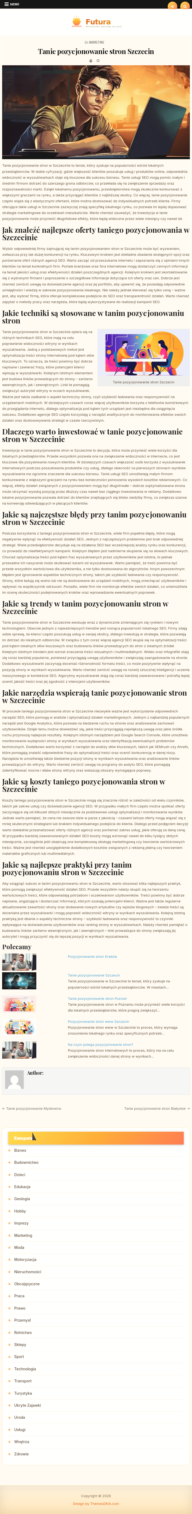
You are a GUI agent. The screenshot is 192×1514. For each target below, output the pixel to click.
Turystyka (23, 1393)
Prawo (19, 1308)
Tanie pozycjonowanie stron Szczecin (96, 51)
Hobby (20, 1211)
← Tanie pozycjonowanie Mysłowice (31, 1108)
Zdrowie (21, 1454)
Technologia (25, 1369)
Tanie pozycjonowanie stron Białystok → (157, 1108)
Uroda (19, 1417)
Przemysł (22, 1320)
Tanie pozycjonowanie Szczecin (94, 975)
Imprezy (21, 1223)
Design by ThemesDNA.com (96, 1503)
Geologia (22, 1198)
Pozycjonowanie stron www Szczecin (98, 1021)
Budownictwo (26, 1162)
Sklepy (20, 1344)
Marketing (96, 42)
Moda (19, 1247)
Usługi (19, 1429)
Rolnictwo (23, 1332)
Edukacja (22, 1186)
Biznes (20, 1150)
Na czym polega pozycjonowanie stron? (100, 1044)
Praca (19, 1296)
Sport (19, 1356)
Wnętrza (21, 1441)
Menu (14, 4)
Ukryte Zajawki (27, 1405)
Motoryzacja (25, 1259)
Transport (23, 1381)
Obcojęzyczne (27, 1284)
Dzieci (19, 1174)
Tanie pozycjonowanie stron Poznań (97, 998)
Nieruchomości (27, 1271)
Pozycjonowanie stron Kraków (92, 956)
